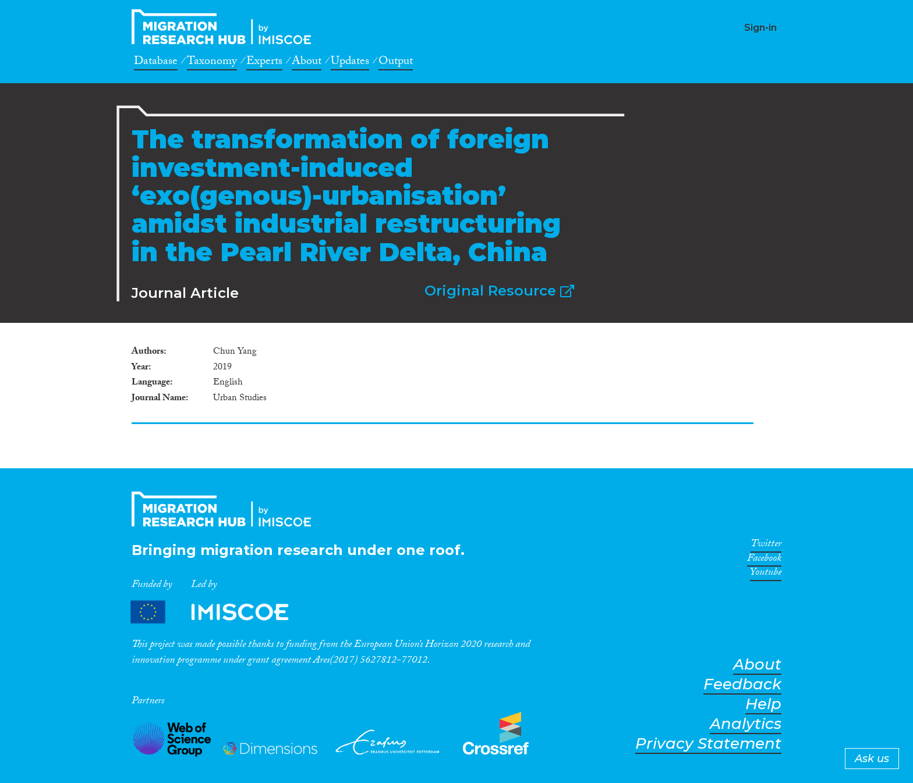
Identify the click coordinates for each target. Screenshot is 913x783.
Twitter (766, 546)
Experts (264, 62)
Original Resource (499, 290)
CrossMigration (225, 26)
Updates (350, 62)
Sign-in (760, 27)
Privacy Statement (708, 744)
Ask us (872, 758)
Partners (219, 612)
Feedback (742, 684)
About (306, 62)
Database (156, 62)
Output (395, 62)
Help (763, 704)
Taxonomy (212, 62)
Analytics (745, 724)
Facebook (764, 560)
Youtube (765, 574)
